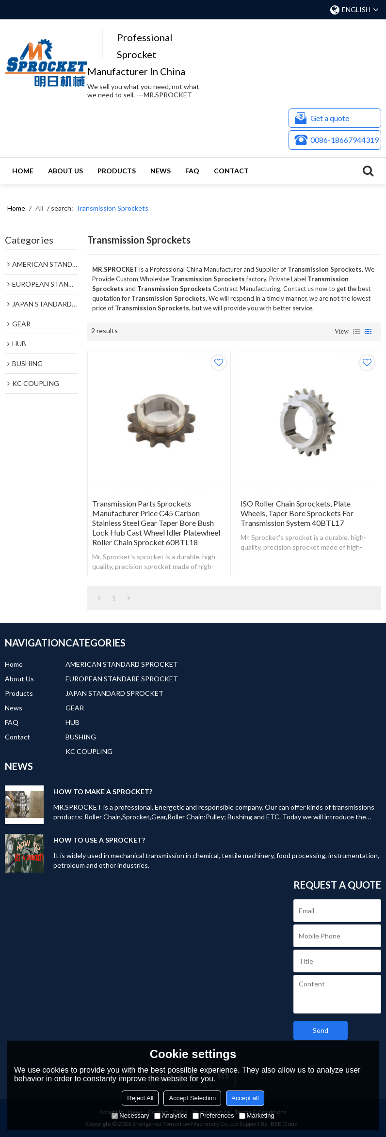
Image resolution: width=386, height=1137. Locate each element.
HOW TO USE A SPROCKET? (99, 840)
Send (320, 1030)
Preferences (213, 1115)
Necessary (130, 1115)
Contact (231, 171)
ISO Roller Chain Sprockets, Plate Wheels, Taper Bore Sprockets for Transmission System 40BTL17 (297, 513)
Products (116, 171)
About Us (65, 171)
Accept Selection (192, 1098)
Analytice (171, 1115)
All (39, 208)
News (160, 171)
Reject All (140, 1098)
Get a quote (329, 118)
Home (22, 171)
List (356, 332)
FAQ (192, 171)
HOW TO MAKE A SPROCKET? (102, 791)
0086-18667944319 (344, 139)
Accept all (244, 1098)
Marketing (256, 1115)
